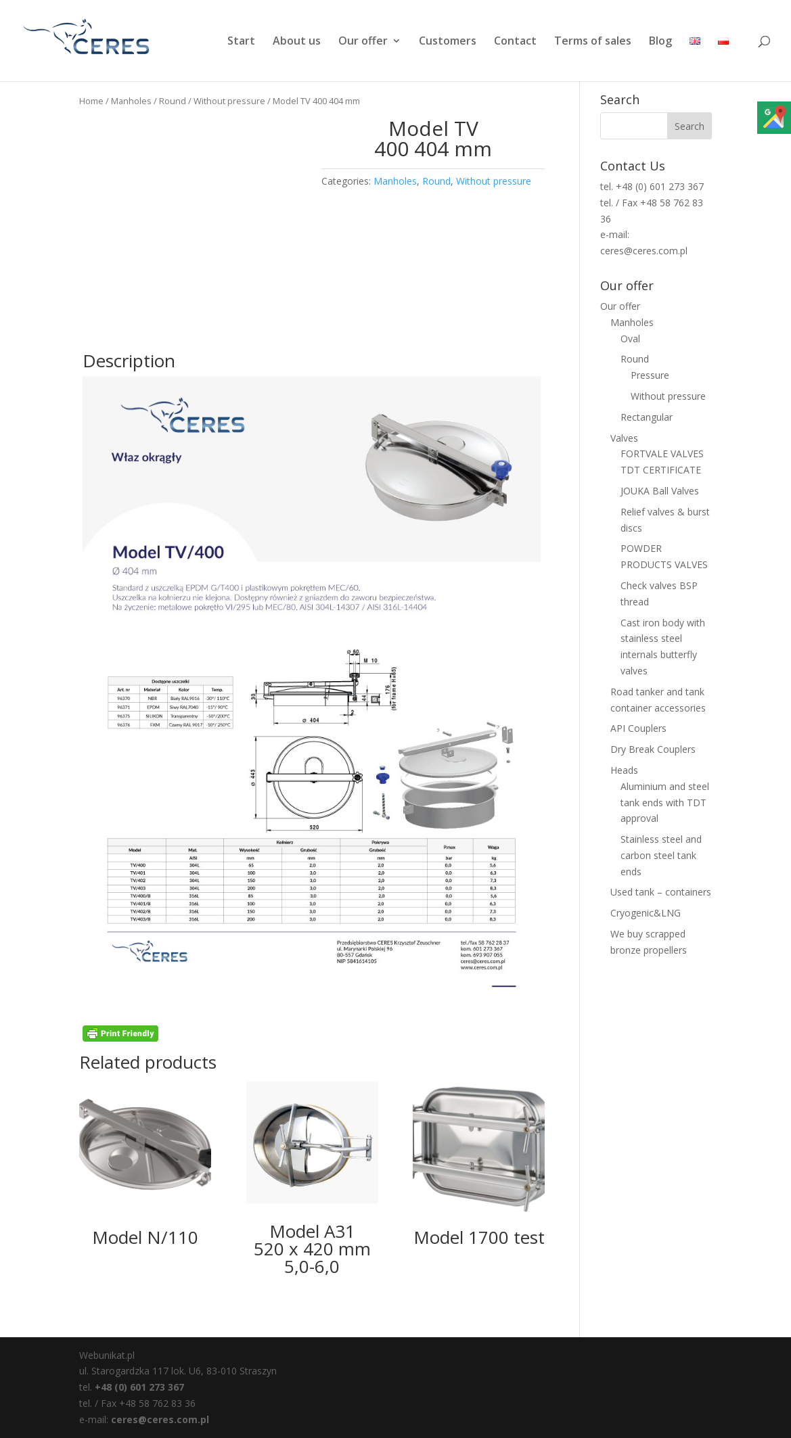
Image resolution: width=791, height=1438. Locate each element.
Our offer (363, 42)
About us (297, 42)
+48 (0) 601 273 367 (139, 1387)
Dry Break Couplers (653, 749)
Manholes (131, 101)
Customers (447, 42)
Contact (515, 42)
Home (91, 101)
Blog (660, 42)
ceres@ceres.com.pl (160, 1419)
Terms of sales (592, 42)
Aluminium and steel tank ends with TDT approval (664, 802)
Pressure (650, 375)
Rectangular (646, 417)
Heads (624, 770)
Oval (630, 338)
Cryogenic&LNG (645, 912)
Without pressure (229, 101)
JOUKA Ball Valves (659, 490)
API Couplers (638, 728)
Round (172, 101)
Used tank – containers (660, 891)
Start (241, 42)
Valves (624, 438)
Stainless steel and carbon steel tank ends (661, 855)
